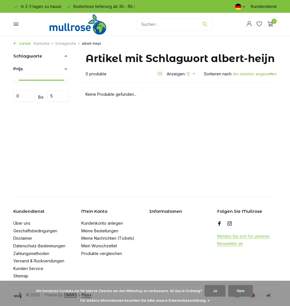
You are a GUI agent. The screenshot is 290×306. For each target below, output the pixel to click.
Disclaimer (22, 238)
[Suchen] (175, 24)
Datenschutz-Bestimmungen (39, 245)
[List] (160, 73)
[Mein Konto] (249, 24)
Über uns (21, 223)
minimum (24, 95)
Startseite (43, 43)
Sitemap (20, 275)
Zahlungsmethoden (31, 253)
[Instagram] (229, 224)
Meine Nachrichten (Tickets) (108, 238)
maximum (58, 95)
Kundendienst (264, 6)
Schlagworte (67, 43)
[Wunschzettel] (259, 24)
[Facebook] (219, 224)
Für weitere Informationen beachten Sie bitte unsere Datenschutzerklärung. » (145, 300)
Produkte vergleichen (101, 253)
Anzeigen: (176, 73)
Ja (215, 291)
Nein (240, 291)
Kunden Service (28, 268)
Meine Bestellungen (99, 230)
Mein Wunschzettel (99, 245)
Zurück (22, 43)
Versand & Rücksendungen (38, 260)
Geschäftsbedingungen (35, 230)
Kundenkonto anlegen (102, 223)
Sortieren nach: (218, 73)
